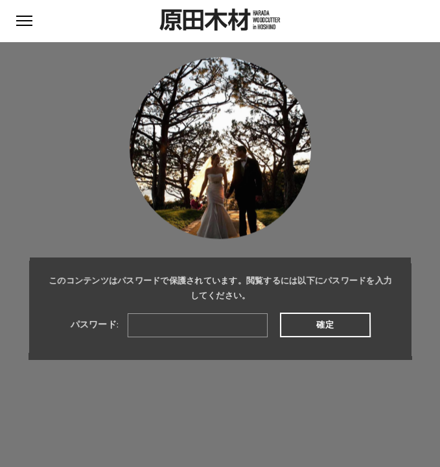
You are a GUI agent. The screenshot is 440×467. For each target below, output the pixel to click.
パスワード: (168, 324)
